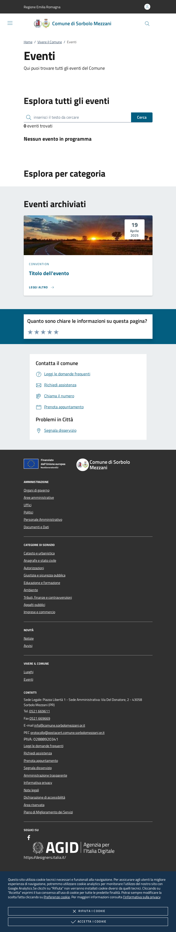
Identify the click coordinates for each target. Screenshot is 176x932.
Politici (28, 512)
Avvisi (28, 645)
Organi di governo (36, 490)
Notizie (29, 638)
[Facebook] (29, 838)
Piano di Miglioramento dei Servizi (48, 812)
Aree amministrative (39, 497)
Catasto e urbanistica (39, 553)
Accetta (88, 922)
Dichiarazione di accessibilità (44, 797)
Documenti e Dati (36, 527)
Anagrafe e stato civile (40, 560)
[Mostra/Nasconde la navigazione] (10, 23)
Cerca (142, 117)
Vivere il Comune (49, 42)
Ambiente (31, 590)
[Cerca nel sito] (147, 23)
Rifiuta (87, 911)
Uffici (27, 505)
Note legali (31, 790)
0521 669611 (39, 711)
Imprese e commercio (39, 612)
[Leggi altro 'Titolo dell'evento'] (41, 287)
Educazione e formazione (42, 582)
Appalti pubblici (34, 604)
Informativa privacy (38, 782)
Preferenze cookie (57, 897)
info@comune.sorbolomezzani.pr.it (59, 725)
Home (28, 42)
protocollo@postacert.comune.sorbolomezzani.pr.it (67, 732)
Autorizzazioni (34, 568)
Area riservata (34, 805)
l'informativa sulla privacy (141, 897)
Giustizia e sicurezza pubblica (44, 575)
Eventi (28, 679)
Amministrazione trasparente (45, 775)
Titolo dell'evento (49, 273)
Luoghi (28, 672)
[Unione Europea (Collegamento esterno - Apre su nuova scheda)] (46, 465)
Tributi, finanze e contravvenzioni (48, 597)
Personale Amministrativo (43, 519)
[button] (42, 6)
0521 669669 (39, 718)
